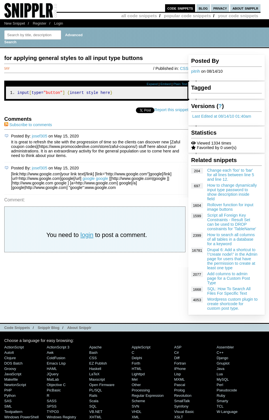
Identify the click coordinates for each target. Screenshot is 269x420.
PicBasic (54, 390)
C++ (220, 352)
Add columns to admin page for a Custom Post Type (228, 278)
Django (222, 358)
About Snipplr (79, 328)
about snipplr (245, 8)
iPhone (180, 369)
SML (8, 406)
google (88, 179)
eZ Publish (98, 363)
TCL (220, 406)
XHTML (95, 417)
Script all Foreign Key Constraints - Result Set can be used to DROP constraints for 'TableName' (231, 222)
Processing (141, 390)
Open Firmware (101, 385)
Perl (220, 385)
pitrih (195, 71)
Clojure (10, 358)
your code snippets (238, 15)
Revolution (182, 395)
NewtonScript (15, 385)
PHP (8, 390)
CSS (184, 68)
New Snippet (14, 23)
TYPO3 (53, 412)
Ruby (221, 395)
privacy (220, 8)
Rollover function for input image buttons (230, 207)
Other (136, 385)
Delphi (137, 358)
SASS (52, 401)
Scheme (138, 401)
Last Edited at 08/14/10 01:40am (221, 116)
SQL (93, 406)
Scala (93, 401)
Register (39, 23)
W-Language (227, 412)
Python (10, 395)
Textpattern (13, 412)
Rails (93, 395)
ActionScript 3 (58, 347)
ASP (178, 347)
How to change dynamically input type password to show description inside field (232, 192)
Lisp (177, 374)
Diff (177, 358)
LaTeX (94, 374)
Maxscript (97, 379)
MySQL (223, 379)
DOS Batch (13, 363)
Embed (165, 84)
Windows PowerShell (21, 417)
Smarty (222, 401)
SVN (135, 406)
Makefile (11, 379)
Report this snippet (171, 110)
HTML (137, 369)
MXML (179, 379)
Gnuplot (223, 363)
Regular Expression (148, 395)
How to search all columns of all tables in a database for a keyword (231, 239)
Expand (152, 84)
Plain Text (180, 84)
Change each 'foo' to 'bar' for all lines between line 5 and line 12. (230, 175)
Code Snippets (17, 328)
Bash (93, 352)
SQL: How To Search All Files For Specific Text (229, 291)
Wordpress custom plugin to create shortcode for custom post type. (232, 304)
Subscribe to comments (28, 125)
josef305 (39, 137)
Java (220, 369)
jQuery (53, 374)
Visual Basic (184, 412)
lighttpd (138, 374)
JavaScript (12, 374)
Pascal (179, 385)
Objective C (56, 385)
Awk (50, 352)
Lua (220, 374)
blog (203, 8)
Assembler (225, 347)
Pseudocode (227, 390)
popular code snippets (187, 15)
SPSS (52, 406)
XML (135, 417)
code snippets (180, 8)
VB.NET (96, 412)
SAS (8, 401)
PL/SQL (95, 390)
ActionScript (14, 347)
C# (176, 352)
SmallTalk (182, 401)
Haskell (95, 369)
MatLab (53, 379)
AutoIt (9, 352)
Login (58, 23)
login (86, 235)
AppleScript (141, 347)
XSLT (178, 417)
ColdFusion (56, 358)
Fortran (180, 363)
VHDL (137, 412)
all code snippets (139, 15)
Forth (136, 363)
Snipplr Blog (48, 328)
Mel (135, 379)
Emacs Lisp (56, 363)
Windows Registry (61, 417)
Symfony (181, 406)
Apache (95, 347)
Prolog (179, 390)
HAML (52, 369)
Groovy (10, 369)
